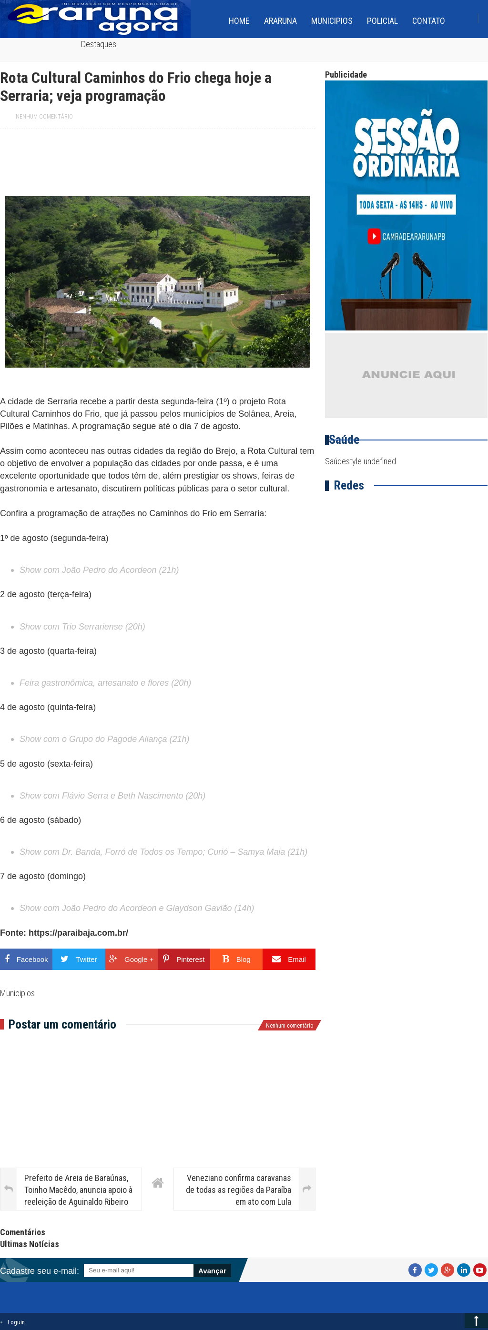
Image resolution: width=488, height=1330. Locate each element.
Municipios (332, 21)
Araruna (280, 21)
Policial (382, 21)
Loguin (16, 1322)
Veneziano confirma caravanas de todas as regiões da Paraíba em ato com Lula (238, 1190)
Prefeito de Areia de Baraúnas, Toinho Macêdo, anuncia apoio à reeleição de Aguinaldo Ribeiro (78, 1190)
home (239, 21)
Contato (428, 21)
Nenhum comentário (44, 116)
